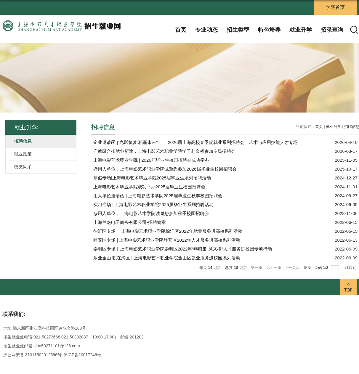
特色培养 (269, 30)
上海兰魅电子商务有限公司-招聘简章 (129, 222)
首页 (180, 30)
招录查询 (332, 30)
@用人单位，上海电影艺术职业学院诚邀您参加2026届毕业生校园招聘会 (165, 168)
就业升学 (300, 30)
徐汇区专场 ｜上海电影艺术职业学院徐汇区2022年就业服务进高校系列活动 (167, 231)
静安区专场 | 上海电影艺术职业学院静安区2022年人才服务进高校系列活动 (166, 240)
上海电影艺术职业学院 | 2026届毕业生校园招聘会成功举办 (151, 160)
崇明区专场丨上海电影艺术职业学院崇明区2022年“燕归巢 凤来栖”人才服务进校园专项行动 (182, 248)
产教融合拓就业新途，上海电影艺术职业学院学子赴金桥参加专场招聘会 (164, 151)
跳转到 (351, 267)
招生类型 (238, 30)
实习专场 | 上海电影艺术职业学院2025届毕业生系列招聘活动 (153, 204)
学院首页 (335, 7)
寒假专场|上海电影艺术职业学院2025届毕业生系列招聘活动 (152, 177)
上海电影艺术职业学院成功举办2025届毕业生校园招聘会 (149, 186)
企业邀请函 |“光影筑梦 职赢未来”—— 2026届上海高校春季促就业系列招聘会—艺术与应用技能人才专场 (195, 142)
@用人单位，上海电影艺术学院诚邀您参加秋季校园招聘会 (151, 213)
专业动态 (206, 30)
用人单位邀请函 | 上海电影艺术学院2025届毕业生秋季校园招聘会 (157, 195)
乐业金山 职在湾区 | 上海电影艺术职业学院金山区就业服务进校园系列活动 (166, 257)
